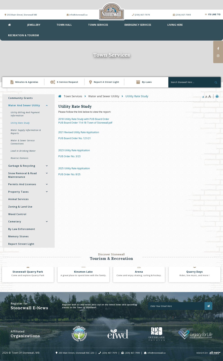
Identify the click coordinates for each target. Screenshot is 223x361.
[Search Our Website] (194, 82)
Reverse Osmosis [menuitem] (19, 158)
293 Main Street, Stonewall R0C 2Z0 (76, 352)
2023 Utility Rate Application (74, 150)
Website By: (208, 353)
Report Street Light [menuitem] (21, 244)
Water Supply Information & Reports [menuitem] (26, 132)
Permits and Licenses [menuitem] (22, 184)
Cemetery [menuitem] (14, 221)
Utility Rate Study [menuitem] (20, 122)
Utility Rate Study (136, 96)
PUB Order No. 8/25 (69, 174)
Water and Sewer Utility (103, 96)
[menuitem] (9, 25)
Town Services (73, 96)
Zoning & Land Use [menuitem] (20, 206)
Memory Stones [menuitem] (18, 236)
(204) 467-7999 (132, 352)
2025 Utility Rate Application (74, 168)
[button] (47, 105)
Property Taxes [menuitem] (18, 191)
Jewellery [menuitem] (33, 24)
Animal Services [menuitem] (18, 199)
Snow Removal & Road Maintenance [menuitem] (22, 175)
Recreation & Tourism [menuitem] (23, 35)
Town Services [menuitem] (98, 24)
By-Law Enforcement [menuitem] (21, 229)
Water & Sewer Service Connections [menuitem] (23, 142)
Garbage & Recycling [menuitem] (21, 165)
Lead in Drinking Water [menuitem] (23, 150)
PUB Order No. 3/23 (69, 156)
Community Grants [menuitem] (20, 98)
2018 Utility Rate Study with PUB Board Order (83, 119)
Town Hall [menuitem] (64, 24)
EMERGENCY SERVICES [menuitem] (137, 24)
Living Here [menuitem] (175, 24)
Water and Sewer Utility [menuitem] (24, 105)
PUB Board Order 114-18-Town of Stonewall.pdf (85, 122)
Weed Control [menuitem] (17, 214)
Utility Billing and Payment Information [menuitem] (25, 114)
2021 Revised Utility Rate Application (78, 132)
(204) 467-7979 (109, 352)
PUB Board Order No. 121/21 (74, 138)
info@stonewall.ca (156, 352)
